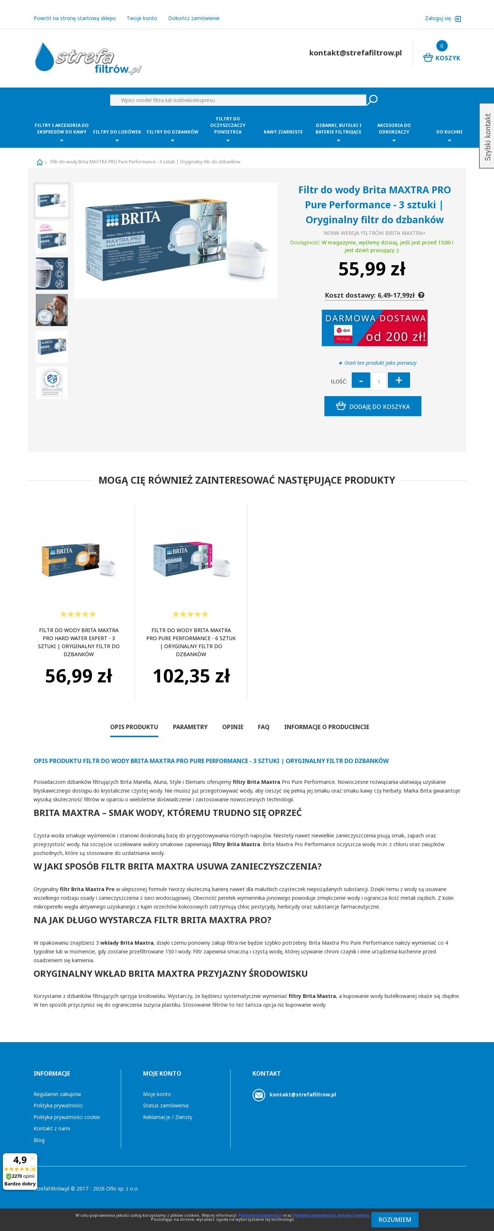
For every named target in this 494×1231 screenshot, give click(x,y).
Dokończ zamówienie (194, 18)
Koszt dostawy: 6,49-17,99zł (374, 295)
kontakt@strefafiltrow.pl (303, 1094)
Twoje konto (142, 18)
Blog (39, 1140)
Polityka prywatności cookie (67, 1117)
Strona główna (39, 162)
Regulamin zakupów (57, 1094)
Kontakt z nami (52, 1128)
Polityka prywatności (58, 1105)
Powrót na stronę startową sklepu (75, 18)
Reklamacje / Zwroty (167, 1117)
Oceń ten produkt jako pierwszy (380, 362)
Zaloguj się (438, 18)
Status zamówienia (166, 1105)
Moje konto (157, 1094)
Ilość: (339, 381)
